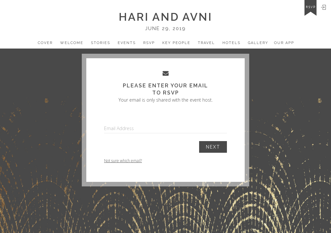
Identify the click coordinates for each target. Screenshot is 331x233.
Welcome (71, 43)
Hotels (231, 43)
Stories (100, 43)
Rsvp (149, 43)
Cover (45, 43)
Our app (284, 43)
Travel (206, 43)
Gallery (258, 43)
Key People (176, 43)
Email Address (119, 128)
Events (127, 43)
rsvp (311, 7)
